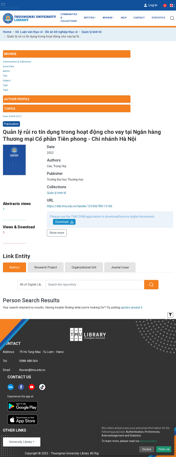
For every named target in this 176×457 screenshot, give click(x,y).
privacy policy (148, 441)
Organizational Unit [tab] (84, 267)
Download (64, 222)
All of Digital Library (33, 284)
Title (5, 76)
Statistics (158, 17)
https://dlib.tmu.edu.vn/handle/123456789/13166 (79, 206)
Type (5, 85)
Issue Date (8, 66)
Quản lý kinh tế (92, 32)
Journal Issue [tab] (120, 267)
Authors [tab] (14, 267)
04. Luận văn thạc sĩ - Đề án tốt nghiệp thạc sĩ (46, 32)
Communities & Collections (68, 17)
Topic (5, 90)
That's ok (163, 449)
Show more (56, 233)
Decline (146, 449)
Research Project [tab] (45, 267)
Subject (7, 80)
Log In (150, 5)
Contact (139, 17)
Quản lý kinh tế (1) (12, 116)
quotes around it (131, 307)
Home (7, 32)
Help (124, 17)
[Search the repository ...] (95, 284)
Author (6, 71)
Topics (9, 108)
